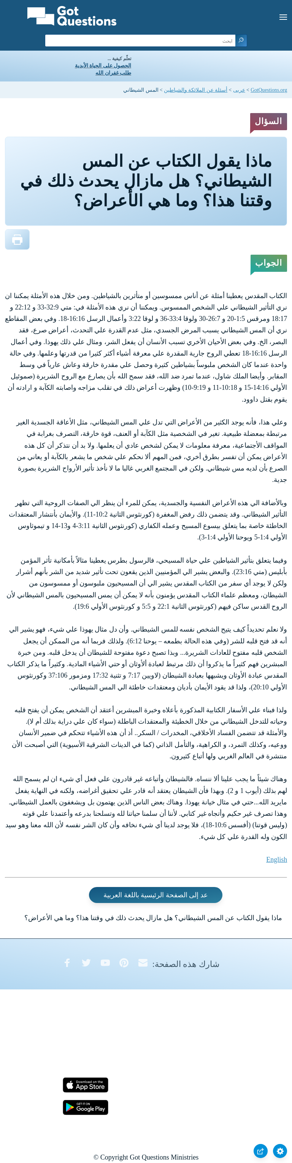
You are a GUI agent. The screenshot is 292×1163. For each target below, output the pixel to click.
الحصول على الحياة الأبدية (103, 66)
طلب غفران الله (113, 73)
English (276, 859)
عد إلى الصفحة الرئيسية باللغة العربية (155, 895)
